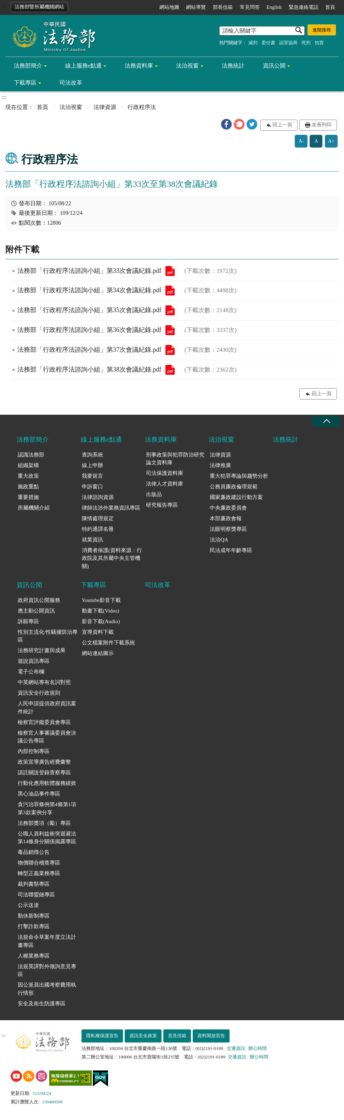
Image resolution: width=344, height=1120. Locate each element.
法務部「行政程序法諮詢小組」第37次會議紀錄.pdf (170, 350)
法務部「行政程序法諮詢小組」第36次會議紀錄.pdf (170, 330)
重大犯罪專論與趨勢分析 (239, 476)
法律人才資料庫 (164, 484)
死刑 (306, 42)
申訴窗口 (92, 486)
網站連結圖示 (98, 653)
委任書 (268, 42)
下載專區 (25, 83)
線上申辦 (92, 465)
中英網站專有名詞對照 (44, 682)
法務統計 (233, 66)
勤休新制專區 (34, 916)
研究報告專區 (162, 505)
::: (4, 6)
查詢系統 (92, 455)
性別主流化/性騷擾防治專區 (48, 636)
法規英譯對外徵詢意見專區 (47, 970)
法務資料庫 (139, 66)
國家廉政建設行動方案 (236, 497)
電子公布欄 (31, 671)
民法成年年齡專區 (231, 550)
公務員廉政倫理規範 (234, 486)
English (274, 7)
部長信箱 (223, 7)
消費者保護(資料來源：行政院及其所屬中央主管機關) (112, 558)
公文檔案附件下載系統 (108, 642)
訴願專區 (28, 621)
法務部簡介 (28, 66)
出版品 (154, 494)
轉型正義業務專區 (39, 873)
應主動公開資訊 (36, 611)
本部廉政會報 (226, 518)
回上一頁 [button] (282, 124)
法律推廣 (220, 465)
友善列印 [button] (322, 124)
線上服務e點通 (83, 66)
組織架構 (28, 465)
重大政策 (28, 476)
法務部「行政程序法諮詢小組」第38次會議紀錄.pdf (170, 370)
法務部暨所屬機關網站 (39, 7)
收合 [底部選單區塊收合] (326, 421)
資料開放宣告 (211, 1035)
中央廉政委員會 (228, 508)
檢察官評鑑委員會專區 (44, 722)
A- (301, 141)
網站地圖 (169, 7)
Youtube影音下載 (101, 600)
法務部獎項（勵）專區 (44, 823)
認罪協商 (288, 42)
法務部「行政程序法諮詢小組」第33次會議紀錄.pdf (170, 271)
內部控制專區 (34, 751)
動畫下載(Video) (100, 611)
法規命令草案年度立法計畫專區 (47, 941)
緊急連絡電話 (303, 7)
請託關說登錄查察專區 (44, 772)
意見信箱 (177, 1035)
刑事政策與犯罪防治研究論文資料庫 (175, 459)
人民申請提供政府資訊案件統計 (47, 707)
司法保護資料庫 (164, 473)
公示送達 (28, 905)
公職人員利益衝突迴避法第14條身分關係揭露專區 (47, 838)
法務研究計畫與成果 (42, 650)
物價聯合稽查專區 (39, 863)
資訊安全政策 (143, 1035)
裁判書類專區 (34, 884)
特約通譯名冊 (98, 529)
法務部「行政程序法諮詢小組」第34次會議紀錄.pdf (170, 291)
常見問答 (250, 7)
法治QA (219, 539)
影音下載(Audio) (101, 621)
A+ (331, 141)
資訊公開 (274, 66)
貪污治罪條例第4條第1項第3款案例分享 (47, 808)
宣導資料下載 (98, 632)
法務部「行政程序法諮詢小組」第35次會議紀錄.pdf (170, 310)
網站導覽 (196, 7)
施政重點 (28, 486)
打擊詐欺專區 (34, 926)
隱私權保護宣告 (102, 1035)
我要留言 (92, 476)
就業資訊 (92, 539)
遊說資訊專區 (34, 661)
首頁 (330, 7)
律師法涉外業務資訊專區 (111, 508)
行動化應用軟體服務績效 (47, 783)
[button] (226, 124)
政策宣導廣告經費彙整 (44, 762)
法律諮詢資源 (98, 497)
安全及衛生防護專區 (42, 1003)
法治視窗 (187, 66)
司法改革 (71, 83)
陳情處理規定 (98, 518)
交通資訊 (236, 1048)
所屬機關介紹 (34, 508)
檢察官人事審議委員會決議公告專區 (47, 737)
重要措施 (28, 497)
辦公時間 (257, 1048)
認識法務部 (31, 455)
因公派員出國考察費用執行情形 (47, 989)
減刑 (253, 42)
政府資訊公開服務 (39, 600)
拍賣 (319, 42)
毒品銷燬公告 (34, 852)
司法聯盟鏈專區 (36, 894)
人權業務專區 (34, 956)
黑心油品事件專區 (39, 794)
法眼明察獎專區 (228, 529)
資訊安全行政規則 (39, 693)
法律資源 (105, 107)
